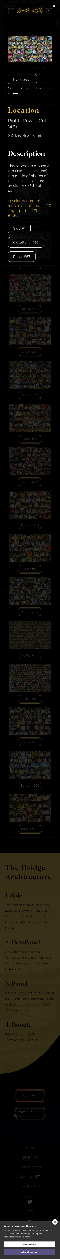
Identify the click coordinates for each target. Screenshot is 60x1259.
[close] (55, 1222)
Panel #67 (21, 256)
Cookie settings (29, 1244)
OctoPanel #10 (26, 242)
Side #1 (19, 228)
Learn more (24, 1237)
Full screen (22, 79)
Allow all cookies (29, 1252)
